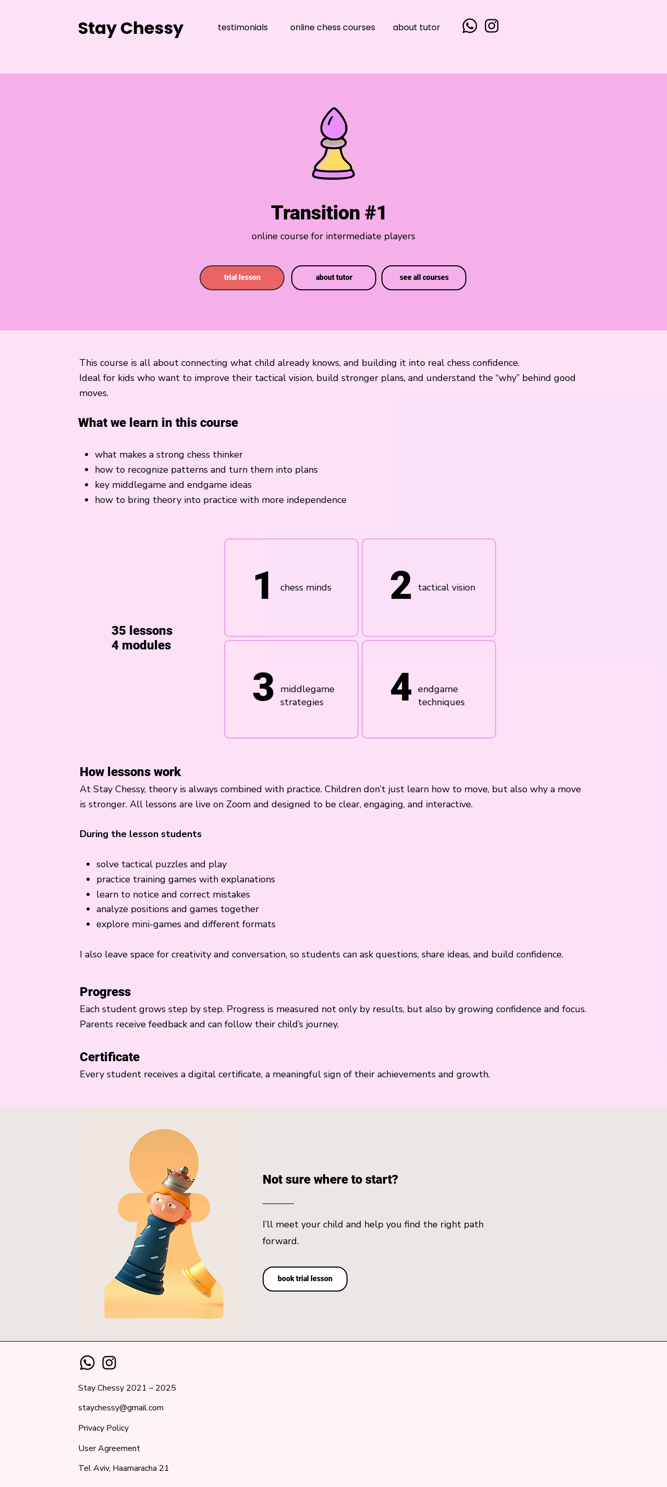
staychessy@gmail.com (121, 1408)
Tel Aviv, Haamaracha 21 (123, 1468)
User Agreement (109, 1448)
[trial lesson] (242, 277)
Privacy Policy (103, 1428)
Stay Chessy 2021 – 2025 (127, 1388)
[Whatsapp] (470, 26)
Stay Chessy (130, 28)
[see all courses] (423, 277)
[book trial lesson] (305, 1279)
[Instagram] (492, 26)
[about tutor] (333, 277)
